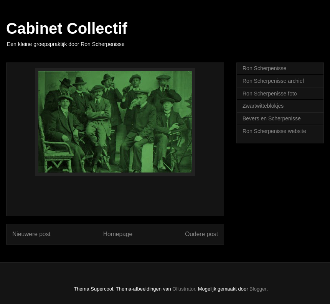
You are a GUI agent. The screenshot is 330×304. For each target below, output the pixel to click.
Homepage (117, 234)
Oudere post (201, 234)
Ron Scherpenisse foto (270, 93)
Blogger (257, 289)
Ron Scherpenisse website (274, 131)
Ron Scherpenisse (264, 68)
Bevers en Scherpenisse (272, 118)
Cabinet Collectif (66, 28)
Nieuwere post (31, 234)
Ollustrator (183, 289)
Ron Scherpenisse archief (273, 81)
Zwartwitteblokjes (263, 106)
